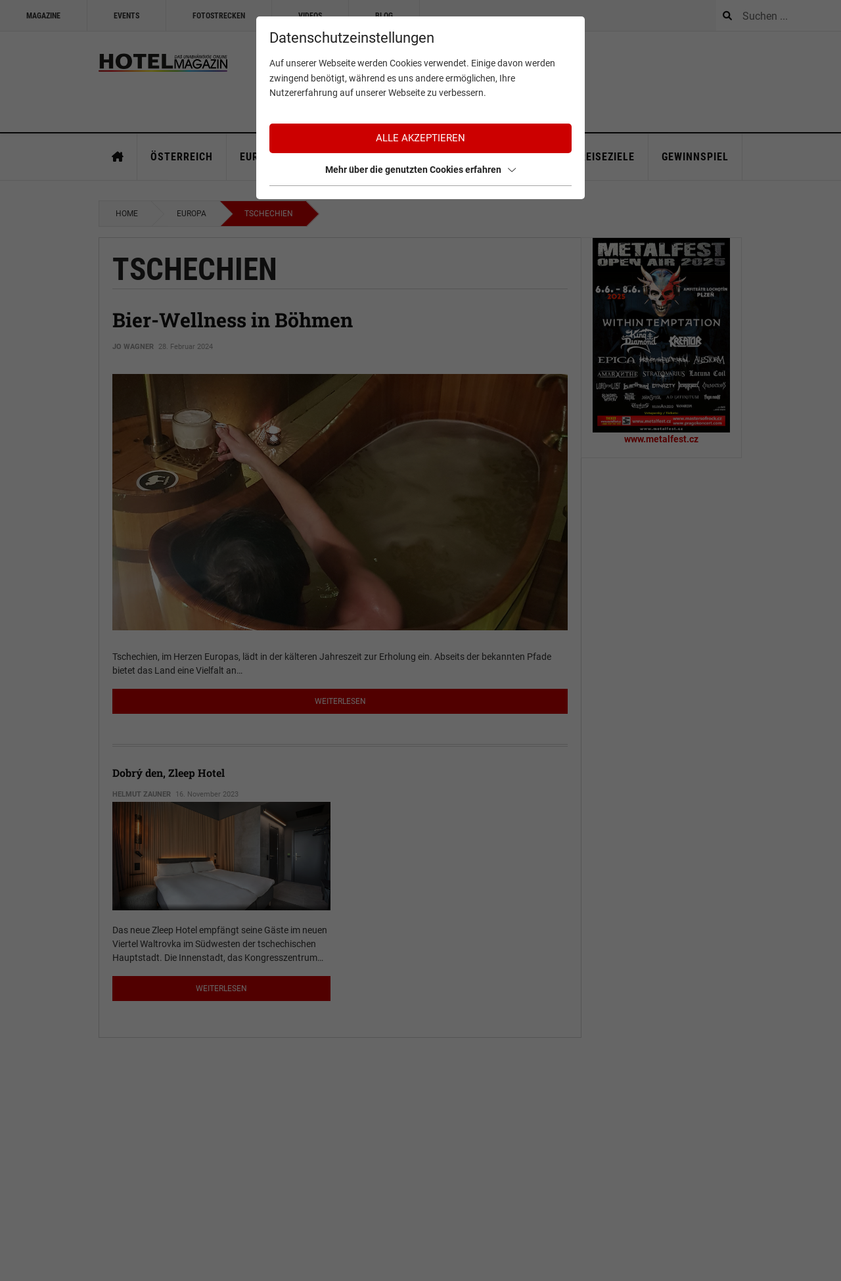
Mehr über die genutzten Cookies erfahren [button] (420, 169)
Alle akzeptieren (420, 138)
